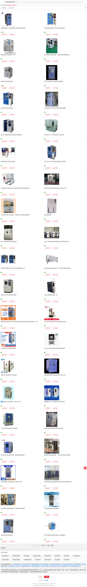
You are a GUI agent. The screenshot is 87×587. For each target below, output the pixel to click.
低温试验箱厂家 (46, 564)
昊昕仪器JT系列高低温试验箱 (8, 295)
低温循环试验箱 (16, 555)
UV (29, 549)
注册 (46, 577)
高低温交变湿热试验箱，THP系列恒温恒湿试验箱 (57, 455)
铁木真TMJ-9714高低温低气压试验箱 (54, 134)
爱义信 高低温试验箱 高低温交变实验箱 (11, 134)
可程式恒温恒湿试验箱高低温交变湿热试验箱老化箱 (58, 481)
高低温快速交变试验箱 (7, 535)
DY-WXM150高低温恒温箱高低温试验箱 (54, 348)
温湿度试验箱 (5, 559)
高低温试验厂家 (46, 566)
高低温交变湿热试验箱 (7, 81)
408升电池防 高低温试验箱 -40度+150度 (11, 481)
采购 (85, 468)
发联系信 (4, 34)
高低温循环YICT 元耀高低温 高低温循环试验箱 (13, 28)
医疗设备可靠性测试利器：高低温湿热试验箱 (13, 455)
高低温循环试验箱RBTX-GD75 (8, 54)
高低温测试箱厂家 (27, 566)
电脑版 (46, 580)
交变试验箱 (37, 559)
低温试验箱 (66, 555)
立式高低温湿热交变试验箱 (51, 508)
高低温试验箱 (47, 215)
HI (12, 549)
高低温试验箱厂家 (37, 564)
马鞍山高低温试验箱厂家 (50, 295)
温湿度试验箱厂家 (37, 566)
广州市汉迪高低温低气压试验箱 (9, 428)
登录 (40, 577)
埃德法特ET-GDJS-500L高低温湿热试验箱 (55, 108)
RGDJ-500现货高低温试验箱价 (9, 241)
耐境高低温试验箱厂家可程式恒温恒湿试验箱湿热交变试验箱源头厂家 (19, 321)
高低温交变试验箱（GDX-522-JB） (13, 401)
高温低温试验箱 (16, 559)
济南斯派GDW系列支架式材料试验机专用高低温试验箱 (15, 188)
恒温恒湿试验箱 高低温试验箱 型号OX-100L (55, 188)
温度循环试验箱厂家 (15, 566)
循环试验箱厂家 (65, 566)
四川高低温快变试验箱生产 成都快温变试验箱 (13, 508)
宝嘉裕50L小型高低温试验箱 (8, 348)
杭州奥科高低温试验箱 (7, 108)
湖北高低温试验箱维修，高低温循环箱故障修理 (56, 54)
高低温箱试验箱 (27, 559)
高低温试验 (57, 555)
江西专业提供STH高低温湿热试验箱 (53, 81)
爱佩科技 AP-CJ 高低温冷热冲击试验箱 (54, 401)
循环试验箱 (26, 555)
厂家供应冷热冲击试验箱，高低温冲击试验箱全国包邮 (15, 215)
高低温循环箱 (5, 555)
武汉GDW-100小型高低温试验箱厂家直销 (55, 161)
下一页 (48, 545)
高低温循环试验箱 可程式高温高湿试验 (54, 28)
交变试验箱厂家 (27, 564)
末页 (52, 545)
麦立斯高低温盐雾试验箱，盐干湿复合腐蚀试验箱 (57, 268)
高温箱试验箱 (47, 559)
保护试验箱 (57, 559)
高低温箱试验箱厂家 (68, 564)
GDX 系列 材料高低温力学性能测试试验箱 (55, 321)
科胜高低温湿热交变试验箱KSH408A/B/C (55, 375)
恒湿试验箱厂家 (18, 564)
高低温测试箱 (47, 555)
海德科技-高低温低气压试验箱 (9, 375)
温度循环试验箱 (36, 555)
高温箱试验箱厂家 (76, 566)
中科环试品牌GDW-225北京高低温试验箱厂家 (13, 268)
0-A (1, 549)
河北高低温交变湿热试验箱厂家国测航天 (55, 535)
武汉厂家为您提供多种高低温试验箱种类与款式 (56, 241)
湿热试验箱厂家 (78, 564)
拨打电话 (12, 34)
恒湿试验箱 (66, 559)
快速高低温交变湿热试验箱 (8, 161)
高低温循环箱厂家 (56, 566)
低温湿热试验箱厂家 (56, 564)
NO (20, 549)
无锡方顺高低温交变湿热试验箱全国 (53, 428)
